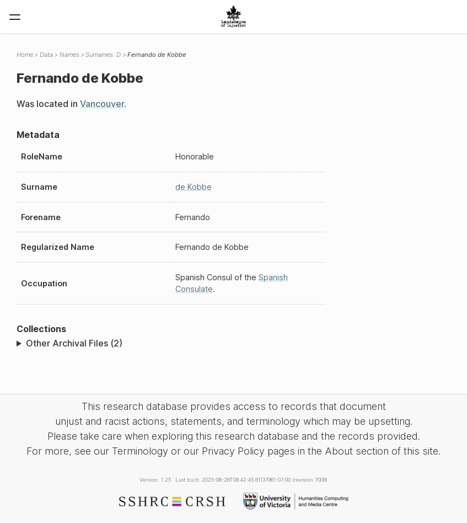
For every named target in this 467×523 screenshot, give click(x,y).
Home (25, 54)
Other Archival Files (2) (74, 343)
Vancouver (102, 103)
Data (46, 54)
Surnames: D (103, 54)
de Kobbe (193, 186)
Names (69, 54)
